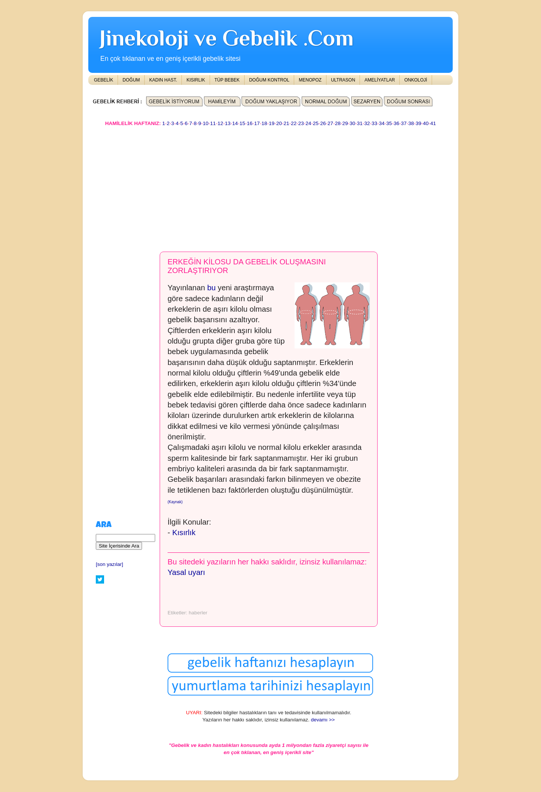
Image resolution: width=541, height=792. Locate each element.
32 (367, 123)
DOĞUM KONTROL (269, 80)
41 (433, 123)
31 (360, 123)
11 (213, 123)
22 (293, 123)
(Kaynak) (175, 502)
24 (308, 123)
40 (426, 123)
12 (220, 123)
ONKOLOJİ (415, 80)
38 (411, 123)
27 (330, 123)
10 (206, 123)
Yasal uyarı (186, 572)
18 (264, 123)
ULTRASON (343, 80)
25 (316, 123)
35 (389, 123)
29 (345, 123)
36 (396, 123)
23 (301, 123)
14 (235, 123)
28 (337, 123)
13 (227, 123)
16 (249, 123)
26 (323, 123)
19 (272, 123)
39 (418, 123)
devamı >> (323, 720)
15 (242, 123)
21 (286, 123)
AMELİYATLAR (379, 80)
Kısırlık (183, 532)
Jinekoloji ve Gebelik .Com (227, 37)
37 (404, 123)
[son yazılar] (109, 564)
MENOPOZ (310, 80)
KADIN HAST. (163, 80)
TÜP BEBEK (227, 80)
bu (210, 288)
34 (382, 123)
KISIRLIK (195, 80)
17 (257, 123)
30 (352, 123)
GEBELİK (103, 80)
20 (279, 123)
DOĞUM (131, 80)
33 (374, 123)
